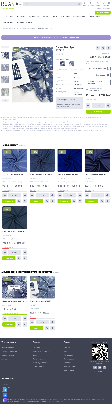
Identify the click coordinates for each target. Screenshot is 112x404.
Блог (65, 351)
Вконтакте (5, 384)
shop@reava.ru (99, 371)
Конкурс (67, 347)
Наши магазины (70, 367)
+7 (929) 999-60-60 (104, 8)
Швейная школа (7, 355)
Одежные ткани (7, 347)
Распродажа (68, 355)
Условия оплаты (39, 367)
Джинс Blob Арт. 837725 (40, 301)
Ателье (4, 359)
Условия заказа (38, 359)
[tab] (62, 70)
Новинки (67, 363)
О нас (35, 355)
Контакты (36, 347)
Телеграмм (5, 388)
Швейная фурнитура (9, 351)
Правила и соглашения (41, 351)
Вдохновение (69, 370)
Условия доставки (40, 363)
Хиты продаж (69, 359)
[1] (5, 55)
